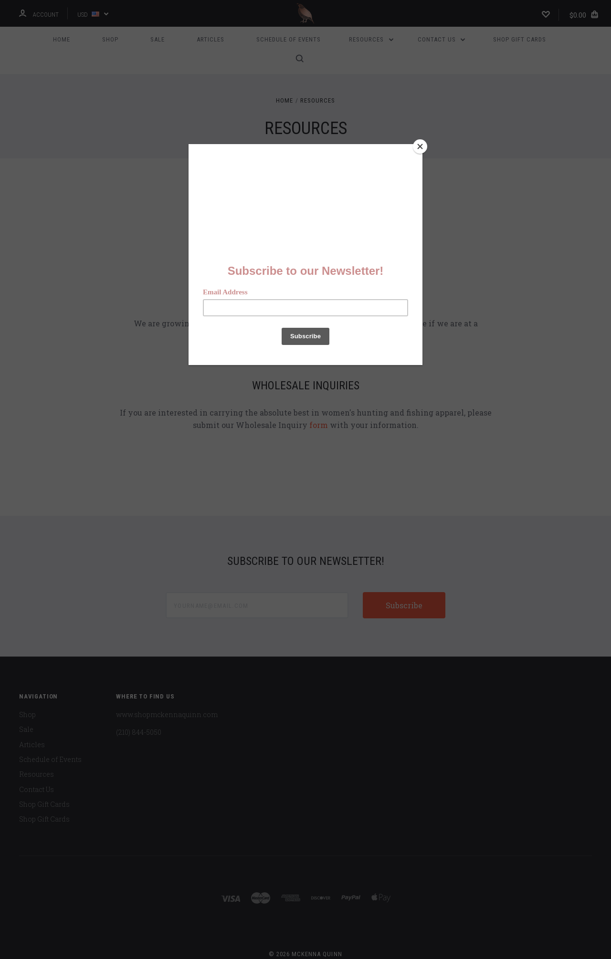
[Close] (420, 146)
